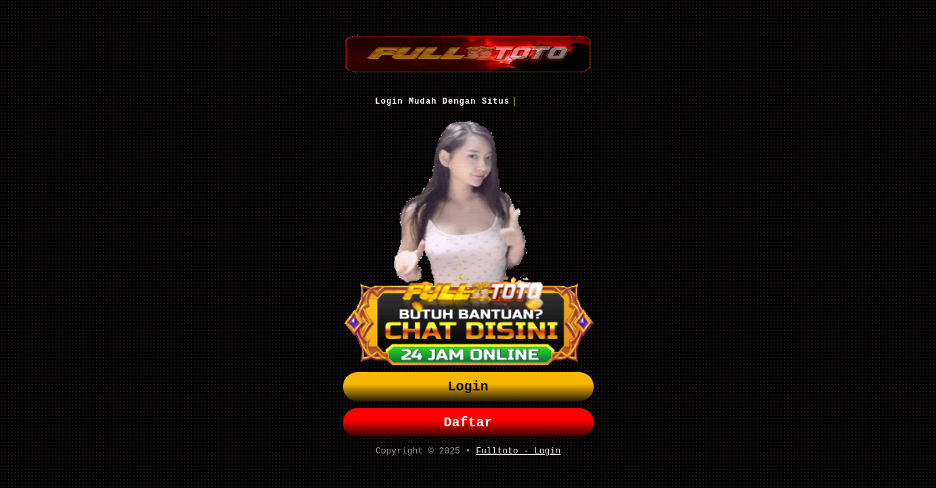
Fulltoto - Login (518, 455)
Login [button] (468, 385)
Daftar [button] (468, 424)
